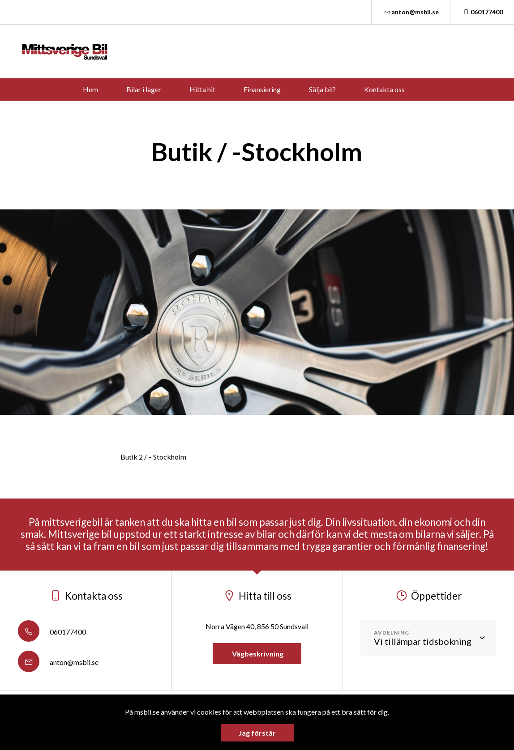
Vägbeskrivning (257, 653)
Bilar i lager (143, 89)
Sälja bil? (322, 89)
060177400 (482, 12)
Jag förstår (257, 733)
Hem (90, 89)
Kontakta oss (384, 89)
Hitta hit (202, 89)
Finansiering (262, 89)
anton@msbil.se (411, 12)
